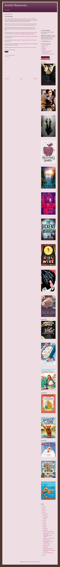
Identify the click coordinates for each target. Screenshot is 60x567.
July (44, 520)
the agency (43, 49)
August (44, 518)
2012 (43, 510)
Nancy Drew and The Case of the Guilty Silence (48, 534)
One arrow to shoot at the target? (48, 531)
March (44, 526)
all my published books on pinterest (47, 53)
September (45, 517)
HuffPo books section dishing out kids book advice (24, 43)
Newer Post (7, 78)
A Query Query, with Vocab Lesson (48, 538)
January (44, 530)
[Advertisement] (21, 69)
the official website (45, 45)
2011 (43, 512)
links (8, 56)
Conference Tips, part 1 (47, 543)
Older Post (35, 78)
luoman (32, 561)
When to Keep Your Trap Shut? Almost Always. (48, 542)
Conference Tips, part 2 (47, 539)
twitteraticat (44, 48)
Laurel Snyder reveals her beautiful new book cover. (23, 47)
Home (21, 78)
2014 (43, 507)
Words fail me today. (46, 545)
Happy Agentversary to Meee (47, 548)
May (44, 523)
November (45, 513)
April (44, 525)
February (44, 528)
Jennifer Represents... (16, 5)
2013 (43, 509)
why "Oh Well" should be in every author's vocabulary (24, 36)
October (44, 515)
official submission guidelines (47, 51)
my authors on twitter (45, 52)
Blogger (38, 561)
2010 (43, 555)
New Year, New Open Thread (47, 552)
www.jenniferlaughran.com (45, 41)
